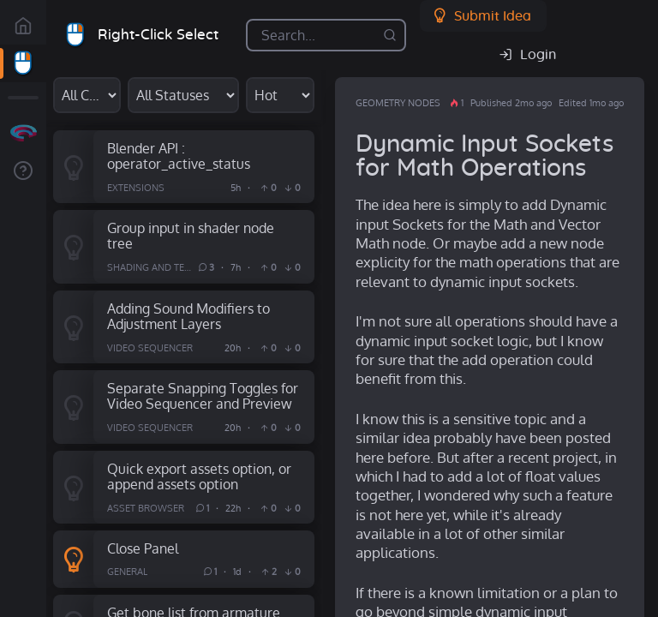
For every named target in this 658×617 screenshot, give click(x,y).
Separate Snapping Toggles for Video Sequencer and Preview (202, 396)
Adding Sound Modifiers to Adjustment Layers (188, 316)
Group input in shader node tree (190, 235)
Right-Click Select (158, 34)
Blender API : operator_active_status (178, 156)
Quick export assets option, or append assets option (199, 476)
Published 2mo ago (511, 103)
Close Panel (142, 548)
